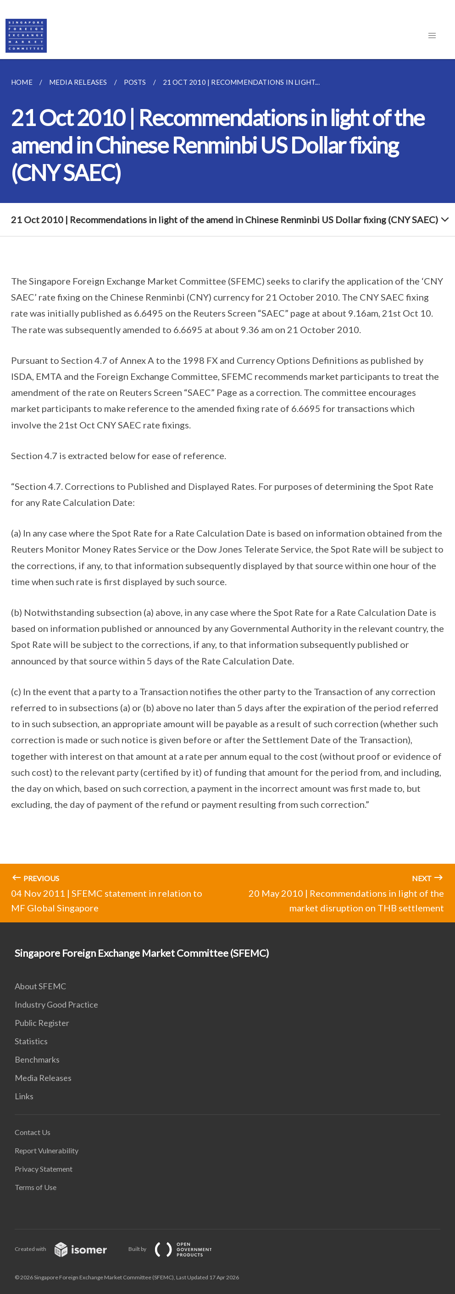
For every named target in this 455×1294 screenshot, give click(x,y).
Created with (68, 1248)
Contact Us (32, 1132)
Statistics (31, 1041)
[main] (227, 490)
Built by (177, 1248)
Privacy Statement (43, 1168)
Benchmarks (37, 1059)
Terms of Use (35, 1187)
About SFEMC (40, 986)
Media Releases (43, 1078)
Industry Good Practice (56, 1004)
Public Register (42, 1023)
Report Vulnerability (46, 1150)
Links (24, 1096)
